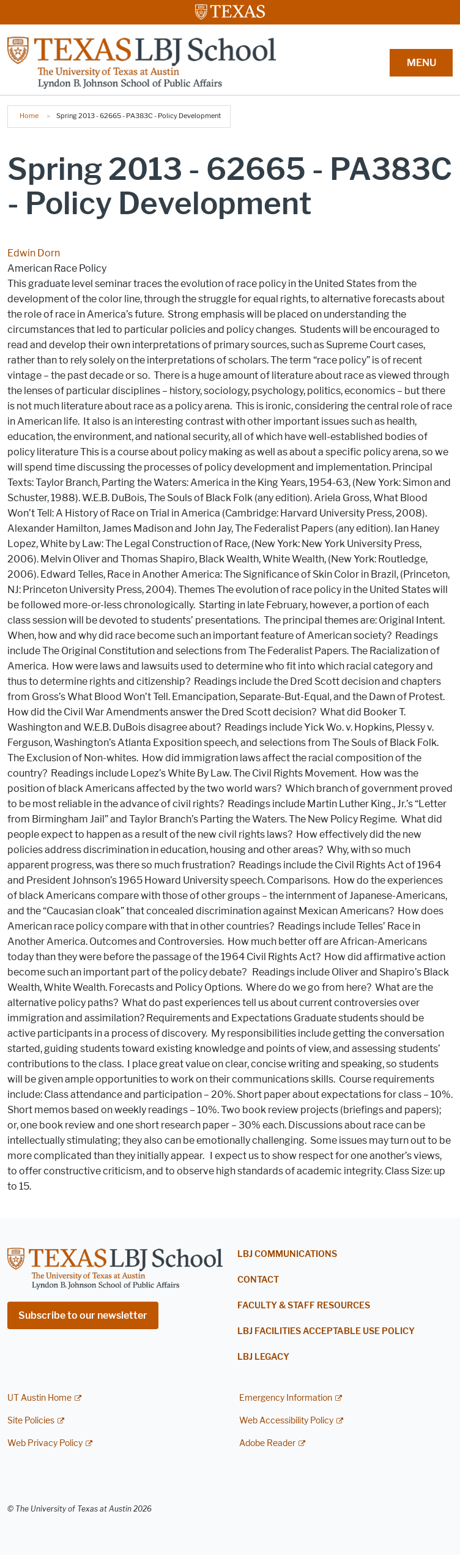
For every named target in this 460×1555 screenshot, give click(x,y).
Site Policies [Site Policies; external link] (30, 1420)
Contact (258, 1280)
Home (29, 115)
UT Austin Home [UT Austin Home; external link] (39, 1398)
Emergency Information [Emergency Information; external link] (285, 1398)
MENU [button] (421, 63)
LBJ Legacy (263, 1357)
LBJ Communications (287, 1254)
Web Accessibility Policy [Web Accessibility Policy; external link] (286, 1420)
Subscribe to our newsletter (82, 1315)
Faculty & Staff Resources (303, 1305)
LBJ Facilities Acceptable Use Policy (326, 1331)
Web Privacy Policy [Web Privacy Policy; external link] (45, 1443)
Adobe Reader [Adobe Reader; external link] (267, 1443)
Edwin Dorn (33, 253)
